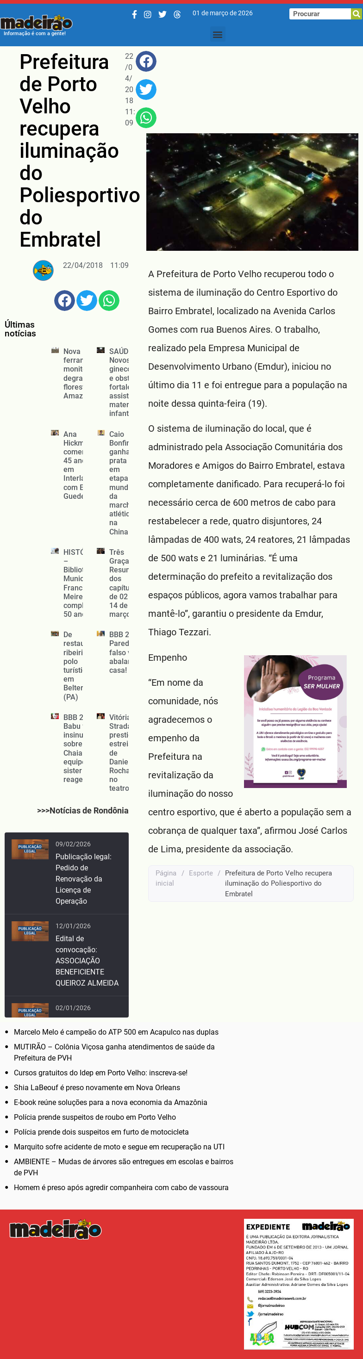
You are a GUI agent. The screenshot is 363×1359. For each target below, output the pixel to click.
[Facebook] (134, 14)
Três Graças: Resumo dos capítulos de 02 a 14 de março (124, 583)
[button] (217, 34)
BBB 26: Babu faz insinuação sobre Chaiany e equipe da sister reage (81, 748)
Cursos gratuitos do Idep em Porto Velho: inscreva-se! (101, 1072)
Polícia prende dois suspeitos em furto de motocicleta (101, 1132)
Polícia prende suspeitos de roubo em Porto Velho (95, 1117)
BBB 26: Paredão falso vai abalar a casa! (123, 652)
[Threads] (177, 14)
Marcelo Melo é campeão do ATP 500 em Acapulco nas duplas (116, 1032)
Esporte (201, 873)
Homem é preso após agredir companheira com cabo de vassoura (121, 1187)
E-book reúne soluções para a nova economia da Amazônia (110, 1102)
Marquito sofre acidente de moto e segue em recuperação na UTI (119, 1146)
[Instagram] (147, 14)
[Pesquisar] (356, 13)
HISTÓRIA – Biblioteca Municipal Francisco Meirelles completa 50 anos (80, 583)
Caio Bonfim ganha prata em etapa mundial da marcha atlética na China (122, 483)
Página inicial (166, 878)
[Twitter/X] (162, 14)
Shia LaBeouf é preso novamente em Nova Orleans (97, 1087)
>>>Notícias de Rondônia (83, 810)
